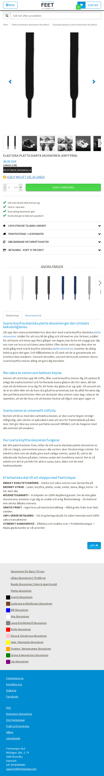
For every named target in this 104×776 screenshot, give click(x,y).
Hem (5, 24)
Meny (10, 5)
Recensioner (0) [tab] (33, 315)
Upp (94, 545)
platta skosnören (62, 348)
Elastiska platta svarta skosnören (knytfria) (75, 24)
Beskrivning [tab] (12, 315)
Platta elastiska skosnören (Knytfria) (30, 24)
